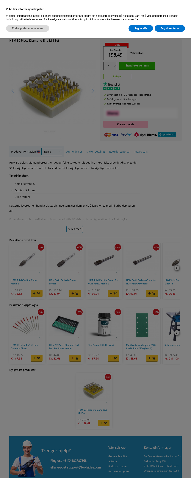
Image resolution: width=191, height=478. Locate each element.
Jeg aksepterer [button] (170, 28)
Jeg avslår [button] (140, 28)
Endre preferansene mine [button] (27, 28)
